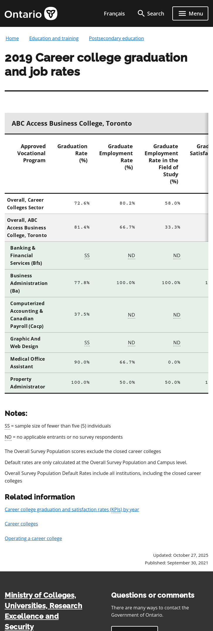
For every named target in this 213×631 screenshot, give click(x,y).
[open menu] (190, 13)
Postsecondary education (116, 38)
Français (114, 13)
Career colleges (21, 524)
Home (12, 38)
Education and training (54, 38)
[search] (150, 13)
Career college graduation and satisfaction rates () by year (72, 509)
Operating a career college (33, 538)
